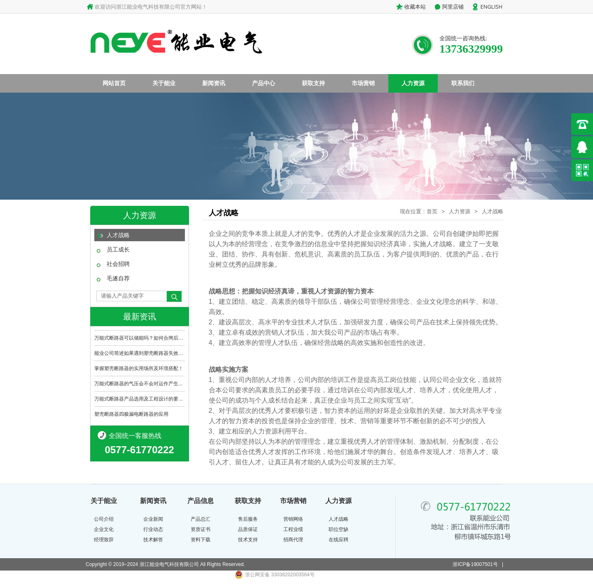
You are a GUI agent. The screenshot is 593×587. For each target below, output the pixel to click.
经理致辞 (104, 540)
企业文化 (104, 529)
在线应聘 (338, 540)
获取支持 (313, 83)
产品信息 (200, 500)
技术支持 (248, 540)
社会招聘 (118, 264)
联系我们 (462, 83)
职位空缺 (338, 529)
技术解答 (153, 540)
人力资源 (413, 83)
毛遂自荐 (118, 278)
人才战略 (118, 235)
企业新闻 (153, 519)
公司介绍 (104, 519)
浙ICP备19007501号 (475, 564)
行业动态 (153, 529)
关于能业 (163, 83)
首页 (432, 211)
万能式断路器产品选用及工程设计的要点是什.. (139, 399)
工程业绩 (293, 529)
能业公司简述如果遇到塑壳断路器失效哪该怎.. (139, 353)
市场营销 (363, 83)
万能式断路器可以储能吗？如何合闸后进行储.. (139, 338)
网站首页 (114, 83)
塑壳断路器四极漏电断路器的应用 (131, 414)
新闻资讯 (213, 83)
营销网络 (293, 519)
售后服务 (248, 519)
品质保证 (248, 529)
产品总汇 (200, 519)
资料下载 (200, 540)
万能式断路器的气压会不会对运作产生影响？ (139, 384)
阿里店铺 (453, 6)
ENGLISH (491, 6)
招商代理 (293, 540)
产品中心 (263, 83)
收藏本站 (415, 6)
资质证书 (200, 529)
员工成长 (118, 249)
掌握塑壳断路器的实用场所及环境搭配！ (138, 368)
